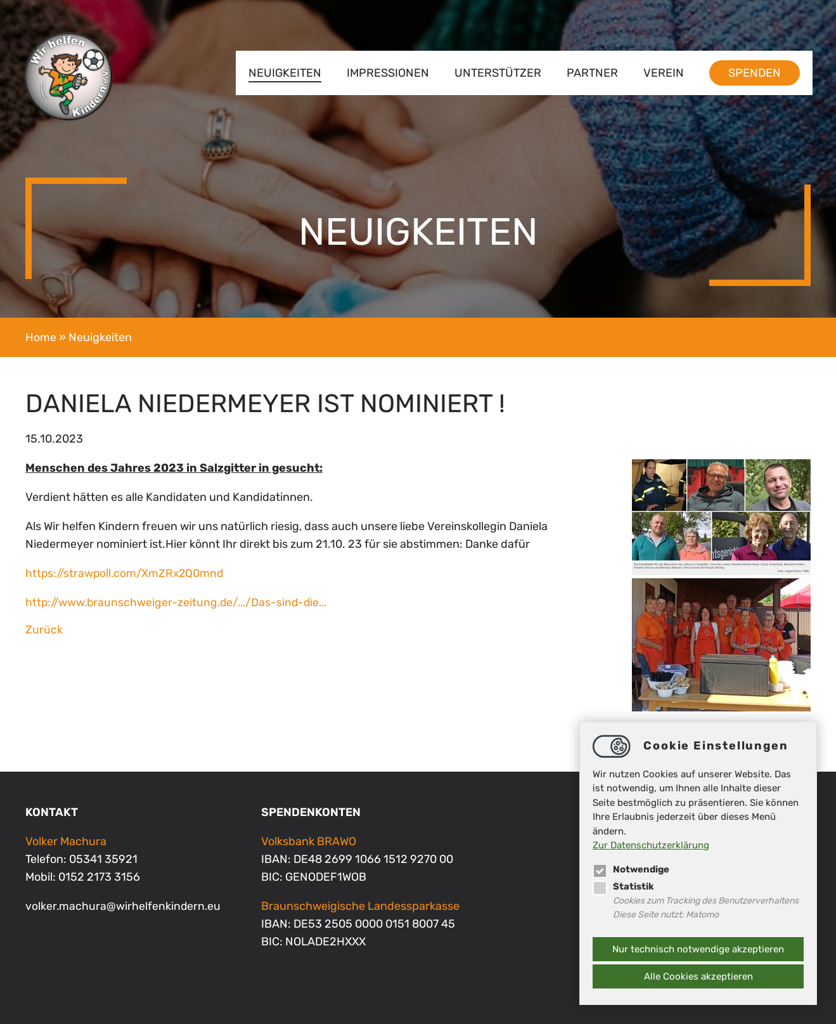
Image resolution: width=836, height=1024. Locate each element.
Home (40, 337)
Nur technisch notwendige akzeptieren (698, 949)
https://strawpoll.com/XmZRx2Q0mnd (127, 573)
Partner (590, 73)
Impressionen (386, 73)
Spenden (752, 73)
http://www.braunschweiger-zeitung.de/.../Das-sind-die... (181, 602)
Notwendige (632, 868)
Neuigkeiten (283, 73)
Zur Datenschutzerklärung (651, 845)
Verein (661, 73)
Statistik (623, 885)
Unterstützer (496, 73)
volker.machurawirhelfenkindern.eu (123, 906)
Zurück (44, 630)
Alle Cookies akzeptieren (698, 976)
